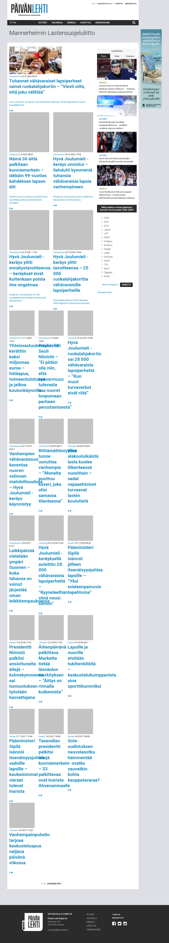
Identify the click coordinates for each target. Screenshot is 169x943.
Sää (13, 22)
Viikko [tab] (116, 56)
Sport (107, 268)
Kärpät (107, 249)
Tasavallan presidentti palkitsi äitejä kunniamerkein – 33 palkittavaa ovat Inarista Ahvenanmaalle (54, 763)
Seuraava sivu (54, 884)
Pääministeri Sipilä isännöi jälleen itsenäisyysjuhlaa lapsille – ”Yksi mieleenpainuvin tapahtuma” (85, 570)
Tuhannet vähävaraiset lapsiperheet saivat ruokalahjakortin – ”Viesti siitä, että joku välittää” (47, 86)
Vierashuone (102, 22)
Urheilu (71, 22)
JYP (106, 233)
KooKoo (108, 245)
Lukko (107, 252)
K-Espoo (108, 241)
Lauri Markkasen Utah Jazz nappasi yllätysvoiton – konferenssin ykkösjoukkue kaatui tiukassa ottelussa (117, 195)
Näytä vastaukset (110, 284)
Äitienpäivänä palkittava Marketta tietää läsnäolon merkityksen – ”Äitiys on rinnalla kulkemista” (52, 669)
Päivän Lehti (29, 9)
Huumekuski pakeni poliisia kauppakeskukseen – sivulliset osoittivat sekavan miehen (113, 125)
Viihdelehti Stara (104, 292)
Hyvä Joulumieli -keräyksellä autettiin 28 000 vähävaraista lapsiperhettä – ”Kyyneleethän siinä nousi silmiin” (53, 575)
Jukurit (107, 229)
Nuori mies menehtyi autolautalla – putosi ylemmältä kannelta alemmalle (116, 160)
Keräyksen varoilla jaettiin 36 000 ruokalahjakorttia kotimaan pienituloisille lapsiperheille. (27, 297)
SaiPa (107, 260)
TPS (106, 264)
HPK (106, 221)
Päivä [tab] (103, 56)
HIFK (106, 218)
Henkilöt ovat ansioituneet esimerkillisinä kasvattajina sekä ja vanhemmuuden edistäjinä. (28, 199)
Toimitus (119, 4)
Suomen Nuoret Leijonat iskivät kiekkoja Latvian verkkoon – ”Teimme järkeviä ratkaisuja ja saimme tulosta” (117, 89)
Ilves (106, 225)
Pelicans (108, 256)
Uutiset (42, 22)
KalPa (107, 237)
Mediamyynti (131, 4)
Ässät (107, 276)
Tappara (108, 272)
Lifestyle (85, 22)
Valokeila (57, 22)
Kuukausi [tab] (130, 56)
